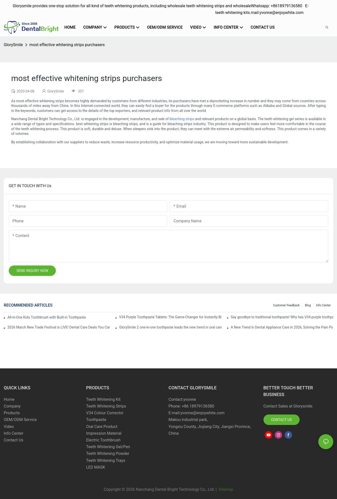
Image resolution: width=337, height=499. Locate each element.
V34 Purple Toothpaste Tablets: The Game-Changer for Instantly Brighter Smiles (170, 317)
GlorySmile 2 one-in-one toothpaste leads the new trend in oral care (170, 327)
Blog (308, 305)
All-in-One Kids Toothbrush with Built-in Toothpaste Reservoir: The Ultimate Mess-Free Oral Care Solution (46, 317)
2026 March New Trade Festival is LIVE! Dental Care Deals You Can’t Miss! (58, 327)
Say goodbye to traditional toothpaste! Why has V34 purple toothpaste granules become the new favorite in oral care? (282, 317)
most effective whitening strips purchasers (67, 44)
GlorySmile (13, 44)
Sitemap (225, 489)
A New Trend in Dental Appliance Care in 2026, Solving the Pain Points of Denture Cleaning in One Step (282, 327)
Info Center (323, 305)
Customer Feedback (286, 305)
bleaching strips (181, 119)
